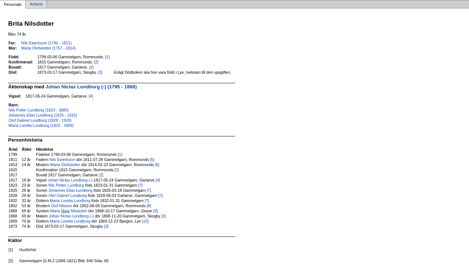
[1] (107, 57)
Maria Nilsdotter (68, 211)
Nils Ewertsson (62, 159)
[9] (156, 211)
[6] (157, 164)
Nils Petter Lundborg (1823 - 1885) (38, 110)
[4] (91, 96)
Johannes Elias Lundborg (70, 190)
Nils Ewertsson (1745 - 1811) (46, 43)
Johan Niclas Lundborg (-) (70, 180)
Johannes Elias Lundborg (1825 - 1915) (42, 115)
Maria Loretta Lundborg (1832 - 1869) (41, 125)
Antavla (36, 4)
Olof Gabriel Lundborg (67, 195)
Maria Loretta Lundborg (70, 200)
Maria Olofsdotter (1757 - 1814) (48, 48)
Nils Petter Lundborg (66, 185)
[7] (140, 185)
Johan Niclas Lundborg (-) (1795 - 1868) (91, 86)
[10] (145, 221)
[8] (149, 205)
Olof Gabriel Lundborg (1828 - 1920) (39, 120)
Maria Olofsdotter (65, 164)
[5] (152, 159)
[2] (96, 62)
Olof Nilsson (61, 205)
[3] (100, 72)
